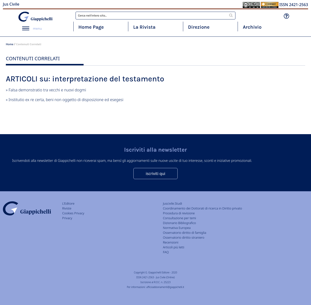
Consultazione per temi (179, 218)
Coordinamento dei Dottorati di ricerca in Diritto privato (202, 208)
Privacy (67, 218)
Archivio (252, 27)
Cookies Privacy (73, 213)
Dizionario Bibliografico (179, 223)
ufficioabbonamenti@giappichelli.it (165, 287)
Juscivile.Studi (172, 203)
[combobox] (155, 15)
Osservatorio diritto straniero (183, 237)
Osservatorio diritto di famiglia (184, 232)
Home (9, 44)
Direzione (198, 27)
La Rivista (144, 27)
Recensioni (170, 242)
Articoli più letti (173, 247)
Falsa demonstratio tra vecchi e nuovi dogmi (47, 90)
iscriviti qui (155, 173)
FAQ (166, 252)
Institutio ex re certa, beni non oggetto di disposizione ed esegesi (66, 99)
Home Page (91, 27)
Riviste (66, 208)
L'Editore (68, 203)
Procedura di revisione (179, 213)
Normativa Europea (176, 228)
